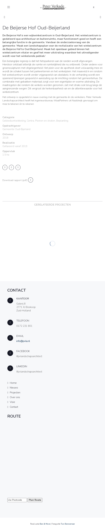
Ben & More (45, 524)
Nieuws (14, 387)
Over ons (15, 397)
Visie (12, 402)
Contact (14, 407)
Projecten (15, 392)
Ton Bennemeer (68, 524)
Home (13, 383)
